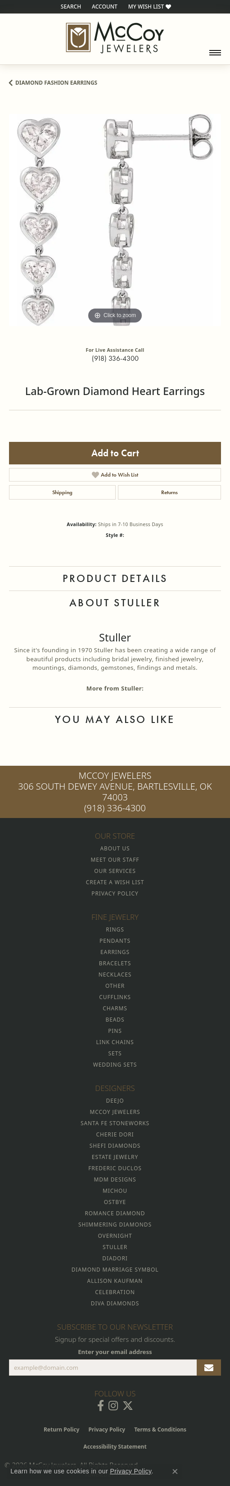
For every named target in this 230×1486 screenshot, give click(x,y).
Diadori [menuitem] (114, 1258)
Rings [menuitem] (115, 929)
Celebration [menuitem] (115, 1292)
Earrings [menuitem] (115, 952)
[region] (115, 220)
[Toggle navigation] (215, 52)
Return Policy (62, 1429)
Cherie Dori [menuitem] (115, 1134)
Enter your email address (115, 1352)
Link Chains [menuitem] (115, 1042)
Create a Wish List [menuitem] (115, 882)
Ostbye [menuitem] (115, 1202)
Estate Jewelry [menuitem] (115, 1157)
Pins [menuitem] (115, 1031)
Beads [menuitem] (115, 1019)
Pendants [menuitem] (115, 941)
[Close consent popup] (175, 1471)
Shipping (62, 492)
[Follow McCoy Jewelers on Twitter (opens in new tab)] (127, 1405)
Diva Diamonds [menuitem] (115, 1303)
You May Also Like (115, 719)
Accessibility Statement (114, 1446)
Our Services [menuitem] (114, 871)
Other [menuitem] (115, 986)
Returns (169, 492)
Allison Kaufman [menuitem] (115, 1281)
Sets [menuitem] (115, 1053)
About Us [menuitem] (115, 848)
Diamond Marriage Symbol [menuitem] (115, 1269)
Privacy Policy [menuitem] (114, 893)
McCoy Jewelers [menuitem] (115, 1112)
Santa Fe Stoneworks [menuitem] (115, 1123)
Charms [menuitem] (115, 1008)
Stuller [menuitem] (115, 1247)
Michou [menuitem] (115, 1191)
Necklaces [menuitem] (115, 974)
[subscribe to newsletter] (209, 1367)
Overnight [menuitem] (115, 1236)
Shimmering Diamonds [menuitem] (115, 1224)
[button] (70, 7)
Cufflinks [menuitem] (115, 997)
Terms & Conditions (160, 1429)
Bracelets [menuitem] (115, 963)
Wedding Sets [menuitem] (115, 1064)
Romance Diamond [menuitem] (115, 1213)
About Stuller (115, 602)
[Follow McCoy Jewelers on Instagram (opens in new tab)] (113, 1405)
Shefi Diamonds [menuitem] (115, 1146)
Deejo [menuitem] (115, 1100)
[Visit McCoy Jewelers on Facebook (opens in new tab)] (100, 1405)
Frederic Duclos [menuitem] (115, 1168)
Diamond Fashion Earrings (56, 82)
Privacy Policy (106, 1429)
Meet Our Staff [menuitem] (115, 859)
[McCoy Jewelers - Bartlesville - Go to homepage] (115, 37)
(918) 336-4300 (115, 358)
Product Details (115, 578)
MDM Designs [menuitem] (115, 1179)
